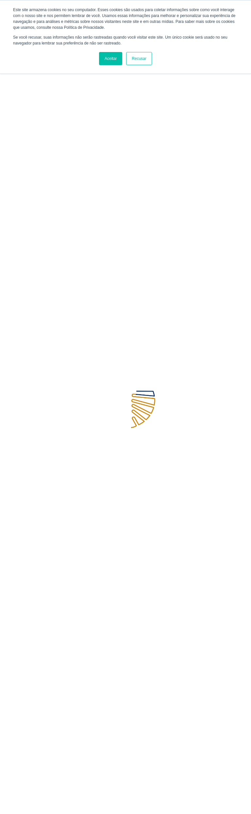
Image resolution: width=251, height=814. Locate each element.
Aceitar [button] (111, 58)
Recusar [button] (139, 58)
